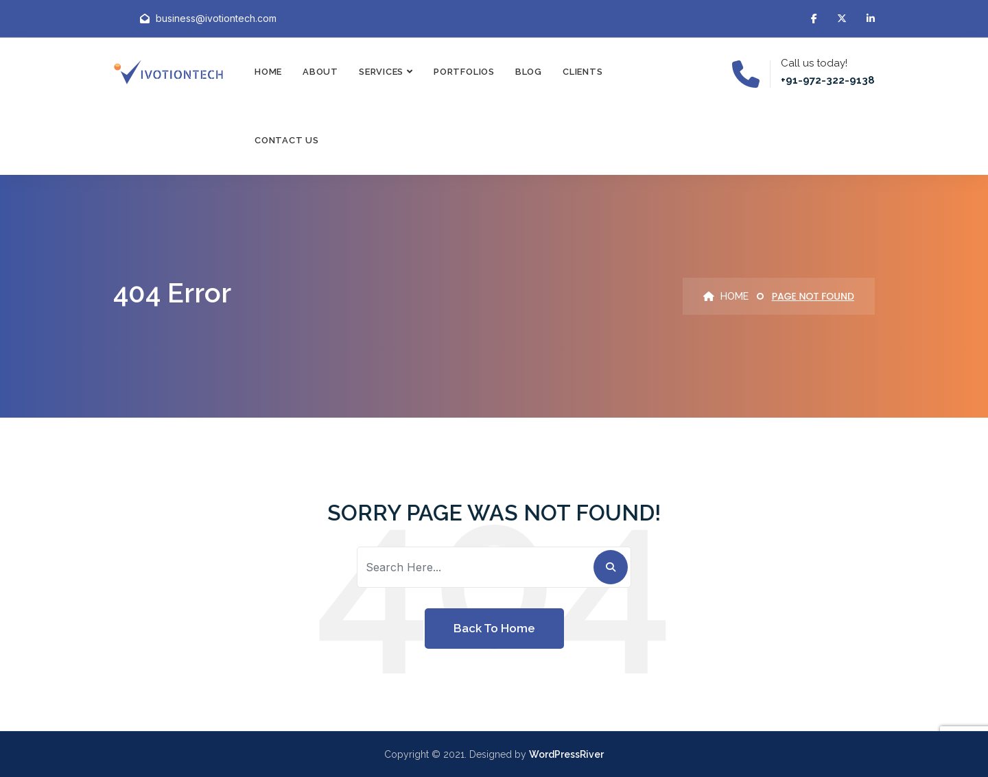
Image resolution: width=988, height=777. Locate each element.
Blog (528, 72)
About (320, 72)
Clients (582, 72)
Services (381, 72)
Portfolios (464, 72)
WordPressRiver (566, 754)
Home (268, 72)
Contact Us (287, 140)
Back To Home (494, 628)
